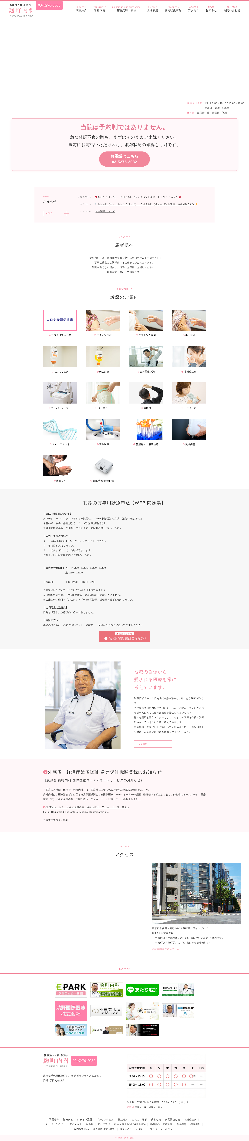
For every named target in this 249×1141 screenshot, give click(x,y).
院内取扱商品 (173, 9)
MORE (49, 213)
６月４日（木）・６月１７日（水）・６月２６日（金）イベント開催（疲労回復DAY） (146, 204)
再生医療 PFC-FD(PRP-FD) (130, 1124)
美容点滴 (156, 1119)
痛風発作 (195, 1124)
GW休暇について (105, 211)
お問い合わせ (231, 9)
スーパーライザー (55, 1124)
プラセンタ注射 (105, 1119)
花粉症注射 (190, 1119)
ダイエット (75, 1124)
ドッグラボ (104, 1124)
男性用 (89, 1124)
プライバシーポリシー (162, 1128)
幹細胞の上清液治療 (161, 1124)
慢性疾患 (152, 9)
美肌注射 (123, 1119)
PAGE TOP (124, 969)
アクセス (193, 9)
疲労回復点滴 (172, 1119)
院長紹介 (81, 9)
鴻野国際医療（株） (104, 1128)
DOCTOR (144, 744)
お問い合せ (126, 1128)
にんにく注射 (139, 1119)
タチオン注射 (84, 1119)
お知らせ (211, 9)
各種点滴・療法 (126, 9)
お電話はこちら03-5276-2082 (124, 159)
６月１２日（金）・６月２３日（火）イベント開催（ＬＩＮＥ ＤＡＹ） (138, 197)
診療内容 (100, 9)
